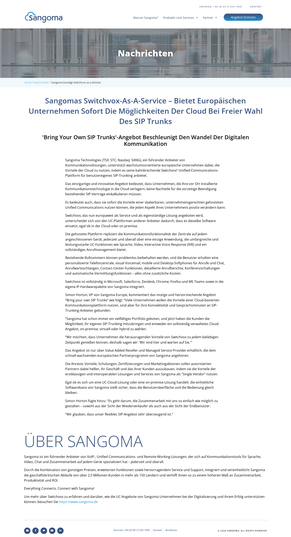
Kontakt (256, 6)
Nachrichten (41, 82)
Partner (210, 18)
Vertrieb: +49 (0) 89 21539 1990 (220, 6)
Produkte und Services (180, 18)
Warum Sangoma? (145, 18)
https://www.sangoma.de (78, 502)
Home (27, 82)
